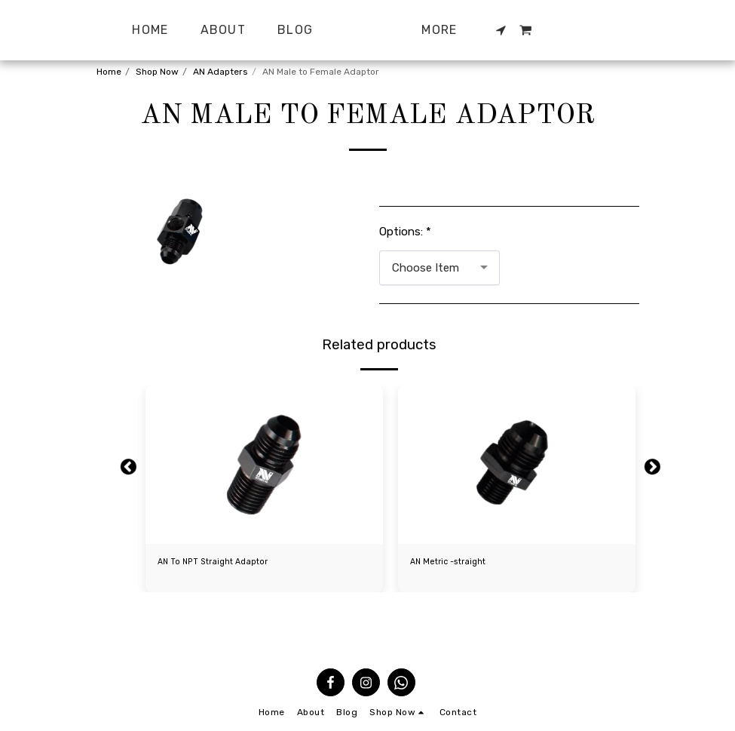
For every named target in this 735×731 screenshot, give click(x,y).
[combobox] (439, 267)
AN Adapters (220, 71)
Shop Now (157, 71)
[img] (264, 464)
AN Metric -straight (452, 562)
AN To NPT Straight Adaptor (217, 562)
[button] (532, 30)
